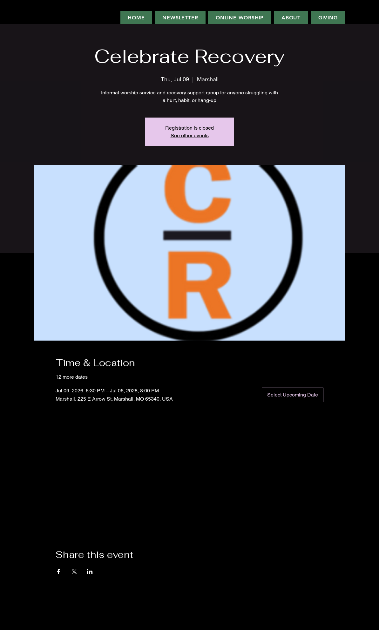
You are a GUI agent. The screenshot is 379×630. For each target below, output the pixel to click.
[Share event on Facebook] (59, 571)
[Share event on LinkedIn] (90, 571)
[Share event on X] (74, 571)
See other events (190, 135)
